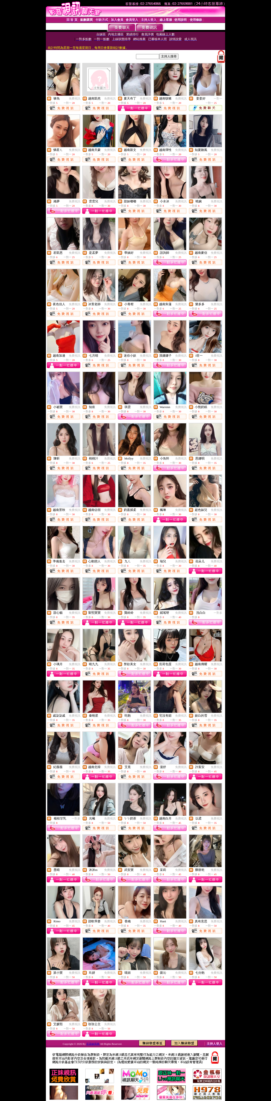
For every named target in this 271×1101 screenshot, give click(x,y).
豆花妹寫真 (93, 1043)
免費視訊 (74, 98)
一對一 (218, 98)
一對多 (218, 612)
